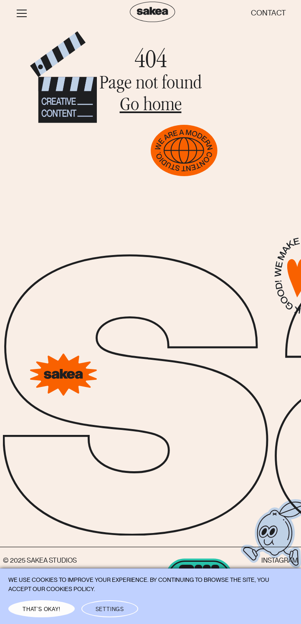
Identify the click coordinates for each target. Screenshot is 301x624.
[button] (65, 13)
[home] (150, 13)
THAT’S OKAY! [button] (42, 609)
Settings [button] (110, 609)
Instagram (279, 560)
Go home (151, 106)
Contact (268, 13)
